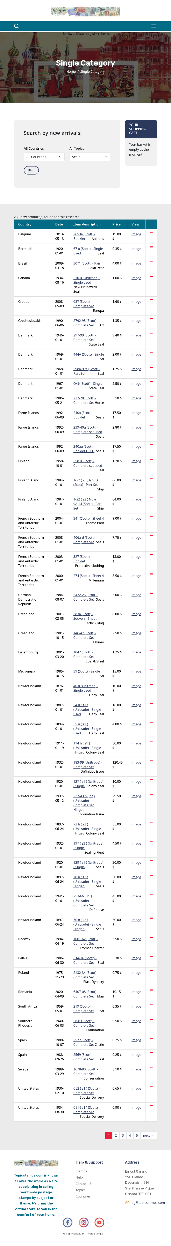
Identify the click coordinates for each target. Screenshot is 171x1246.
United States (28, 1088)
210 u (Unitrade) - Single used (86, 280)
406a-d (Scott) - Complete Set (85, 539)
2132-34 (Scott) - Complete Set (85, 974)
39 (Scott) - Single (86, 671)
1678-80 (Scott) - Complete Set (85, 1071)
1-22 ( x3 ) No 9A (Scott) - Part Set (86, 482)
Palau (22, 958)
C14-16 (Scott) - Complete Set (85, 960)
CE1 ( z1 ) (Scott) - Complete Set (86, 1109)
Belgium (24, 234)
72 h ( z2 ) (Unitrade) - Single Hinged (87, 829)
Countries (83, 1196)
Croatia (23, 301)
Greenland (26, 614)
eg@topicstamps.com (141, 1202)
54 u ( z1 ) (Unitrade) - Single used (87, 709)
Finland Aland (28, 480)
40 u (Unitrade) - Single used (85, 688)
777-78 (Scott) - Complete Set (85, 400)
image (136, 234)
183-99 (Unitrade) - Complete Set (87, 764)
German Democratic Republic (27, 599)
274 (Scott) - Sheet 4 (88, 575)
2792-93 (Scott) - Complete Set (85, 322)
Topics (80, 1190)
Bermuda (25, 248)
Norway (24, 939)
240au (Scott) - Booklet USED (84, 448)
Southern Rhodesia (25, 1023)
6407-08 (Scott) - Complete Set (85, 994)
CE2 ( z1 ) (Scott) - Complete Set (86, 1090)
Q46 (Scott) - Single (88, 383)
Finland (24, 461)
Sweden (24, 1069)
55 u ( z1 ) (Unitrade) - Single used (87, 728)
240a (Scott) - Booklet (83, 415)
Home (71, 71)
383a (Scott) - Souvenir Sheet (85, 616)
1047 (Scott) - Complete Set (83, 654)
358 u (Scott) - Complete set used (87, 463)
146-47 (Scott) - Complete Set (85, 635)
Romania (25, 991)
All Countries (34, 148)
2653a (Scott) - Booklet (84, 236)
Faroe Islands (28, 412)
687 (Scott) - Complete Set (83, 303)
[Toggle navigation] (154, 26)
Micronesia (26, 671)
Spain (22, 1040)
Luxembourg (28, 652)
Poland (23, 972)
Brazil (22, 263)
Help (79, 1177)
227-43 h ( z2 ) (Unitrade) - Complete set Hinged (84, 803)
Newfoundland (29, 686)
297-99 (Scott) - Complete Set (85, 337)
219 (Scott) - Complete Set (83, 1008)
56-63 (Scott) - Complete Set (84, 1023)
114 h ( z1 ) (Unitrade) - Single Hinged (87, 748)
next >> (148, 1135)
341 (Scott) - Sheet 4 (88, 518)
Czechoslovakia (30, 320)
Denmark (25, 335)
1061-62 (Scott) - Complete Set (85, 941)
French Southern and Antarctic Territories (31, 523)
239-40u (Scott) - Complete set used (87, 429)
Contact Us (84, 1183)
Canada (24, 278)
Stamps (81, 1171)
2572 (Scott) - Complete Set (83, 1042)
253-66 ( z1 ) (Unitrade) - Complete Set (83, 900)
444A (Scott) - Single (88, 354)
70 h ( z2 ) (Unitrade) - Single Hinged (87, 881)
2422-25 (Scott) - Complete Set (85, 597)
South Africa (27, 1006)
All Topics (77, 148)
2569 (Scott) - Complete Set (83, 1056)
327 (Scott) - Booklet (82, 558)
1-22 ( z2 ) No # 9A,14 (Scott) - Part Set (87, 504)
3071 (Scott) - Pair (86, 263)
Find (31, 170)
